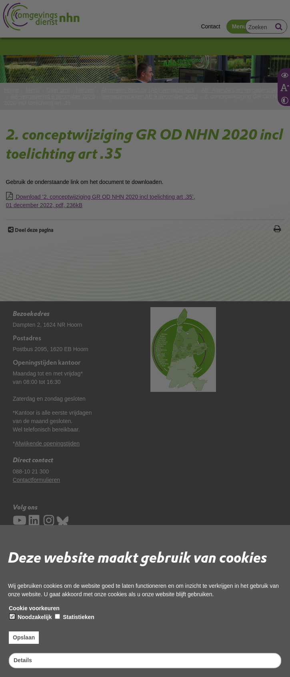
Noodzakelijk (31, 617)
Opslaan (24, 637)
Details (23, 660)
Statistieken (74, 617)
